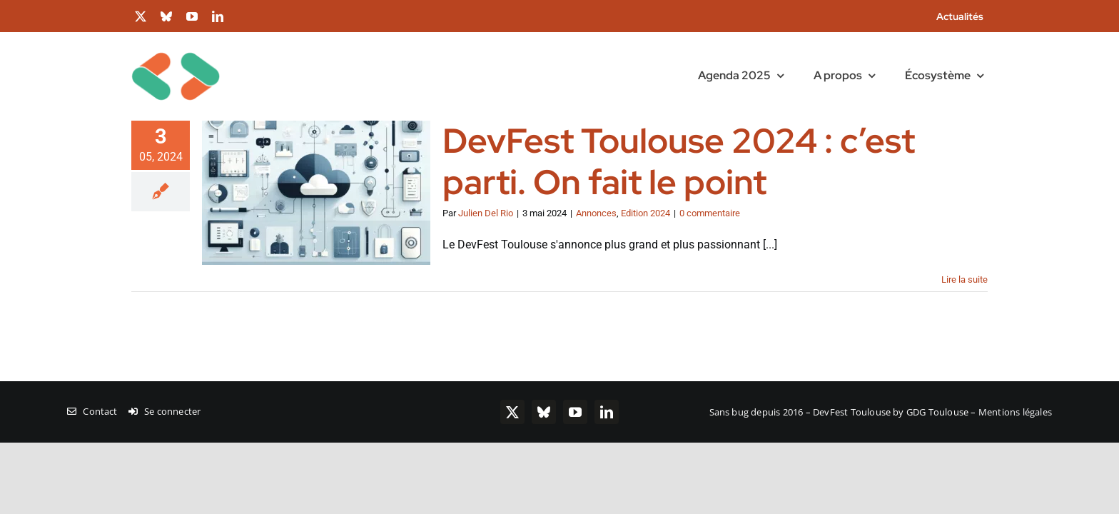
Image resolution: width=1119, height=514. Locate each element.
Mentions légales (1015, 411)
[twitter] (140, 16)
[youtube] (192, 16)
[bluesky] (166, 16)
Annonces (596, 213)
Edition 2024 (645, 213)
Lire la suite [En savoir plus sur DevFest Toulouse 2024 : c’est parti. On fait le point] (964, 279)
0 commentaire (709, 213)
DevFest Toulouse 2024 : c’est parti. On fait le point (678, 161)
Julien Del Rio (485, 213)
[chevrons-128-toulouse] (175, 37)
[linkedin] (217, 16)
